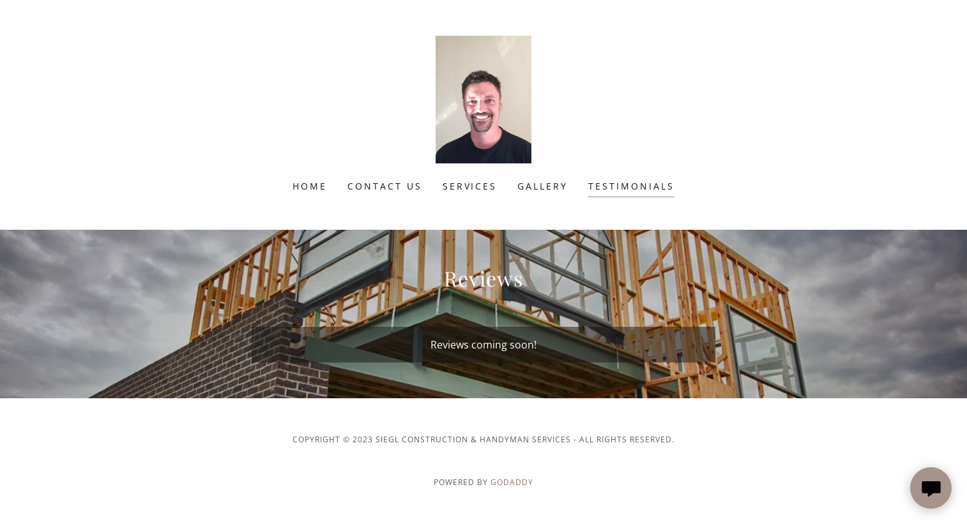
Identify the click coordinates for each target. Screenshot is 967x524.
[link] (483, 98)
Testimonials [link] (631, 186)
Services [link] (470, 186)
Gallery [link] (542, 186)
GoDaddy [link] (512, 482)
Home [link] (310, 186)
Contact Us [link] (384, 186)
